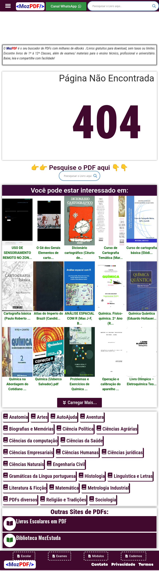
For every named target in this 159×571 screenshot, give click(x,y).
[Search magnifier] (154, 6)
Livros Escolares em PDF (41, 521)
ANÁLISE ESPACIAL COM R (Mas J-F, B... (79, 318)
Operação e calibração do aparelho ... (110, 384)
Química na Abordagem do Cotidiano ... (17, 384)
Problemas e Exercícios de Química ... (79, 384)
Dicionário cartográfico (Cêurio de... (80, 253)
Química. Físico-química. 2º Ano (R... (111, 318)
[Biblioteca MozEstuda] (10, 540)
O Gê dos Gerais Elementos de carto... (48, 253)
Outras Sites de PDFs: (79, 512)
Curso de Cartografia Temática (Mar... (110, 253)
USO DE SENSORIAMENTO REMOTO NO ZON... (17, 253)
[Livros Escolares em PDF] (10, 524)
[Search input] (121, 6)
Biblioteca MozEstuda (38, 537)
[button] (8, 5)
